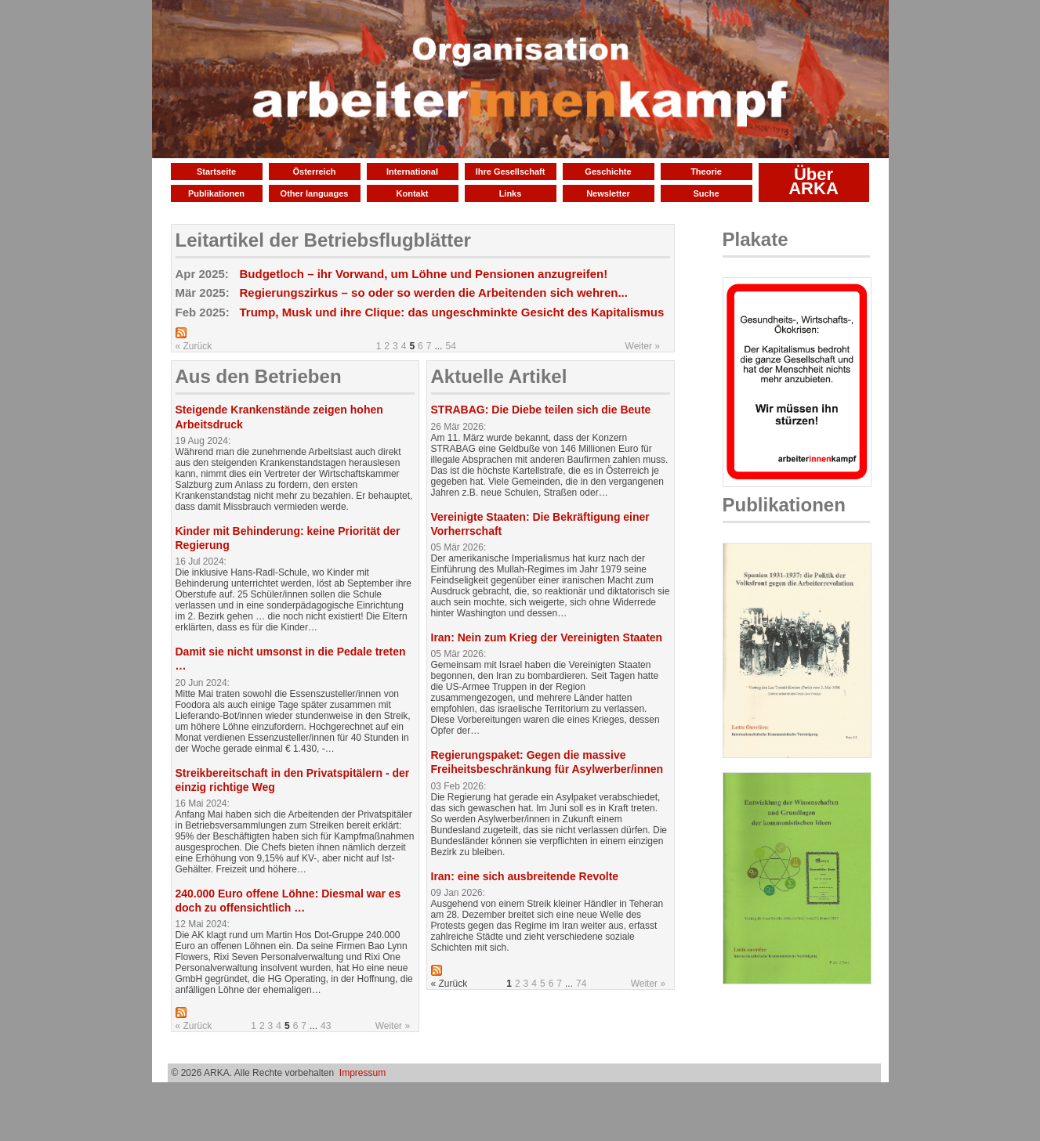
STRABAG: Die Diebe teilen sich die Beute (541, 409)
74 (581, 983)
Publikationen (216, 193)
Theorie (706, 171)
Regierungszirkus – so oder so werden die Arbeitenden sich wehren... (434, 292)
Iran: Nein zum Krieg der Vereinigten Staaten (547, 637)
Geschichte (608, 171)
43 (326, 1025)
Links (510, 193)
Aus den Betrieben (259, 376)
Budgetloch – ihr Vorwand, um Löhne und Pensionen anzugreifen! (424, 273)
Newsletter (608, 193)
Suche (706, 193)
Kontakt (413, 193)
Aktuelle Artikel (499, 376)
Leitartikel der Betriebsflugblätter (323, 240)
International (412, 171)
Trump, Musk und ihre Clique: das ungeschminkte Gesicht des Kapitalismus (452, 312)
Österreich (313, 171)
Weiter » (642, 346)
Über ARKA (813, 181)
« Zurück (194, 346)
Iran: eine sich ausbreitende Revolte (525, 876)
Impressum (362, 1072)
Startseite (216, 171)
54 (450, 346)
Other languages (315, 193)
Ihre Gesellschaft (510, 171)
